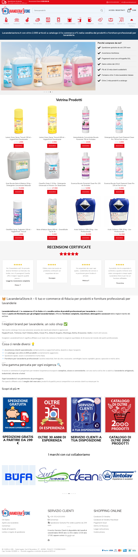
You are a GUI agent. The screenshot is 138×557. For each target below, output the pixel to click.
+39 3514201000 (113, 2)
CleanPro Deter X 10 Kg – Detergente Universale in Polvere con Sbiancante (52, 184)
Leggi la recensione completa (18, 281)
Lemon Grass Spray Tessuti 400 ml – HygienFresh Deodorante (52, 138)
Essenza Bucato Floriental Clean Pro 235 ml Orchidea (85, 184)
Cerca (102, 10)
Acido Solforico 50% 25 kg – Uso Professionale (86, 231)
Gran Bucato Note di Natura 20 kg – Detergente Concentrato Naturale (19, 184)
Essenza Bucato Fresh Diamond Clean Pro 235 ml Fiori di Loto (119, 184)
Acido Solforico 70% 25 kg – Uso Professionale (119, 231)
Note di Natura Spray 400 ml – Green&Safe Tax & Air (52, 231)
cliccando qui (70, 535)
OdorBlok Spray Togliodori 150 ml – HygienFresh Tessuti (19, 231)
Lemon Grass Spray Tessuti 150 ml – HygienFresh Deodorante (19, 138)
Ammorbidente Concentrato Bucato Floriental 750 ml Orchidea (85, 138)
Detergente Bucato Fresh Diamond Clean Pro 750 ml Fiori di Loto (119, 138)
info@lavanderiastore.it (128, 2)
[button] (3, 66)
